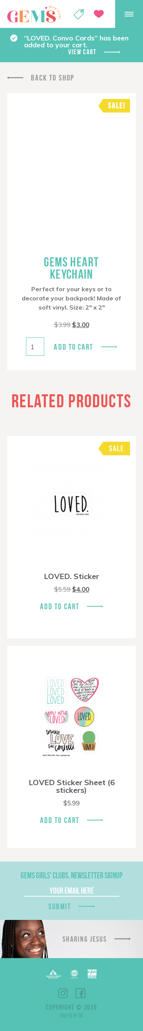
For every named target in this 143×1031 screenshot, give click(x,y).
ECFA (74, 974)
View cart (82, 51)
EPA (92, 974)
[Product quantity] (35, 346)
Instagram (63, 993)
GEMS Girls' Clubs (34, 14)
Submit (59, 906)
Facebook (80, 993)
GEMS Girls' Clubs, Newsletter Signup (71, 875)
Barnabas (54, 974)
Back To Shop (52, 78)
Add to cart (73, 347)
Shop (79, 14)
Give (99, 14)
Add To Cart (59, 606)
